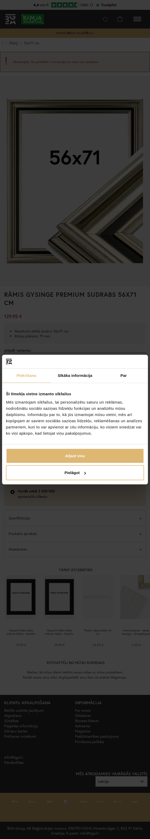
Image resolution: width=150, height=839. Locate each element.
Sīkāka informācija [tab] (75, 375)
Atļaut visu (75, 455)
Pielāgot (75, 472)
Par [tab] (123, 375)
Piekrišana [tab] (26, 375)
